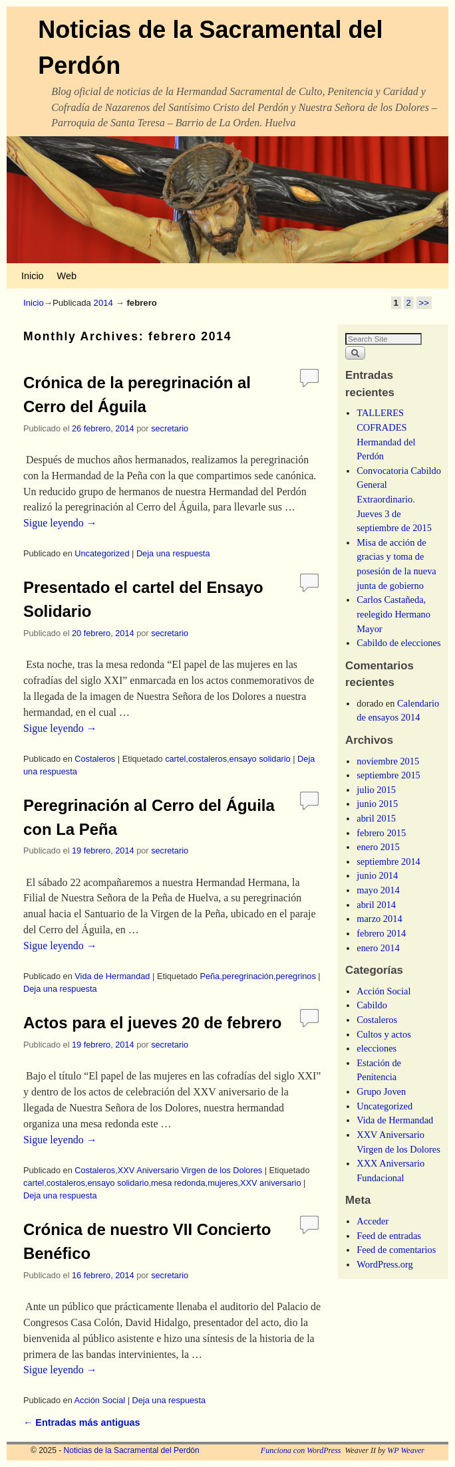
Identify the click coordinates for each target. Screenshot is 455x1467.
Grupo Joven (381, 1091)
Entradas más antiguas (81, 1422)
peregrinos (296, 976)
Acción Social (100, 1400)
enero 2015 (378, 847)
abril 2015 (376, 818)
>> (424, 303)
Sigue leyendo (60, 522)
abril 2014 (376, 904)
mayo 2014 (378, 890)
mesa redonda (178, 1183)
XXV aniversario (270, 1183)
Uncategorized (102, 553)
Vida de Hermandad (112, 976)
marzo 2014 (379, 918)
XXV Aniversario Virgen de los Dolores (190, 1170)
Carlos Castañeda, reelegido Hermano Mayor (393, 613)
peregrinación (247, 976)
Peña (210, 976)
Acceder (372, 1221)
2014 (103, 303)
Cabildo (372, 1005)
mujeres (222, 1183)
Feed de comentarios (396, 1249)
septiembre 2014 (388, 861)
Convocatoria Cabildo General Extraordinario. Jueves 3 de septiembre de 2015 (399, 499)
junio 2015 (377, 803)
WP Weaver (405, 1450)
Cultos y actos (384, 1034)
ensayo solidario (260, 759)
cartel (175, 759)
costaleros (207, 759)
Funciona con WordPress (301, 1450)
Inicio (32, 276)
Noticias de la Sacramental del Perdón (132, 1450)
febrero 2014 (381, 933)
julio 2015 (376, 789)
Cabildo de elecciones (398, 642)
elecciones (376, 1048)
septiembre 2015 (388, 775)
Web (66, 276)
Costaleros (95, 759)
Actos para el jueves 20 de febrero (152, 1023)
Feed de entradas (389, 1235)
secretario (169, 428)
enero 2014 (378, 948)
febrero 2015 (381, 833)
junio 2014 (377, 875)
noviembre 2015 (388, 761)
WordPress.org (385, 1264)
